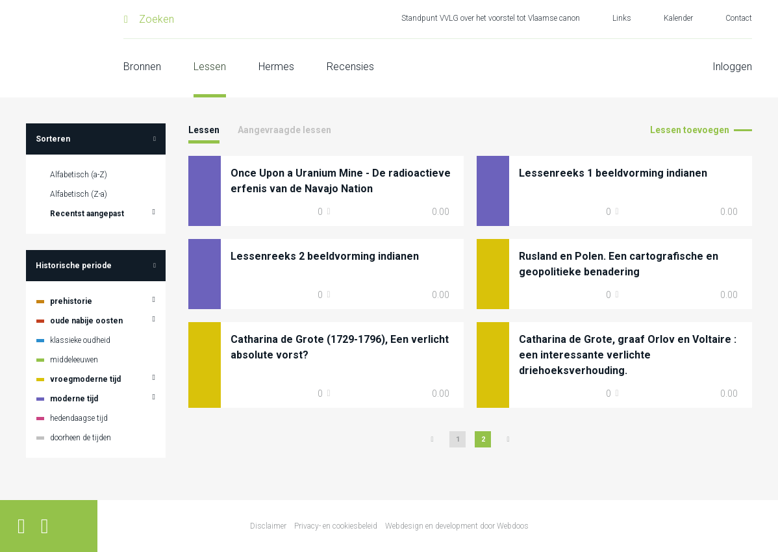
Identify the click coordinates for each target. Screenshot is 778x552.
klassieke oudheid (80, 340)
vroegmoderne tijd (85, 379)
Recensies (350, 66)
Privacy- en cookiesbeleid (335, 526)
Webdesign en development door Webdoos (457, 526)
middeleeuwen (74, 359)
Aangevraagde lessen (284, 130)
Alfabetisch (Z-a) (78, 194)
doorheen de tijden (80, 437)
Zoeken (156, 19)
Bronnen (142, 66)
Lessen (210, 66)
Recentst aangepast (87, 213)
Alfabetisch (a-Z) (78, 174)
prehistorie (71, 301)
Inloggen (732, 66)
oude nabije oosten (86, 320)
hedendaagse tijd (79, 418)
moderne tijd (74, 398)
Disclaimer (268, 526)
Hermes (276, 66)
